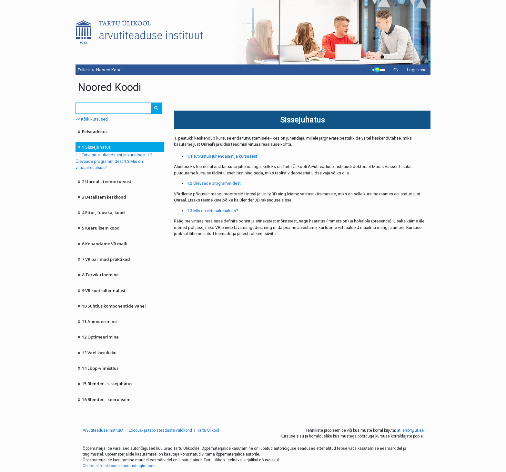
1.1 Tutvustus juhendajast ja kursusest (111, 154)
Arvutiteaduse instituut (103, 430)
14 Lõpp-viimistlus (100, 368)
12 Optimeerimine (100, 337)
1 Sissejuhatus (96, 147)
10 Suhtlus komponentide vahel (114, 306)
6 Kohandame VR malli (104, 244)
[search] (113, 108)
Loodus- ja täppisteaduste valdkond (160, 430)
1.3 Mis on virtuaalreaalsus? (212, 210)
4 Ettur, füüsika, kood (103, 212)
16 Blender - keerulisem (106, 399)
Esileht (84, 69)
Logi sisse (416, 69)
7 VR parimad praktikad (106, 259)
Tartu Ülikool (208, 430)
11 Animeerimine (99, 321)
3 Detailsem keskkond (104, 197)
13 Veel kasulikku (99, 353)
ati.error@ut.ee (410, 430)
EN (396, 69)
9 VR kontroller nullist (104, 290)
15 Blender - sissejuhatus (107, 384)
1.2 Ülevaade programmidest (214, 183)
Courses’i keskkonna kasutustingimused (119, 466)
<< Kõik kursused (92, 119)
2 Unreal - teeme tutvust (106, 181)
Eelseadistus (94, 131)
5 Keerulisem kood (101, 228)
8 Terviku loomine (100, 275)
